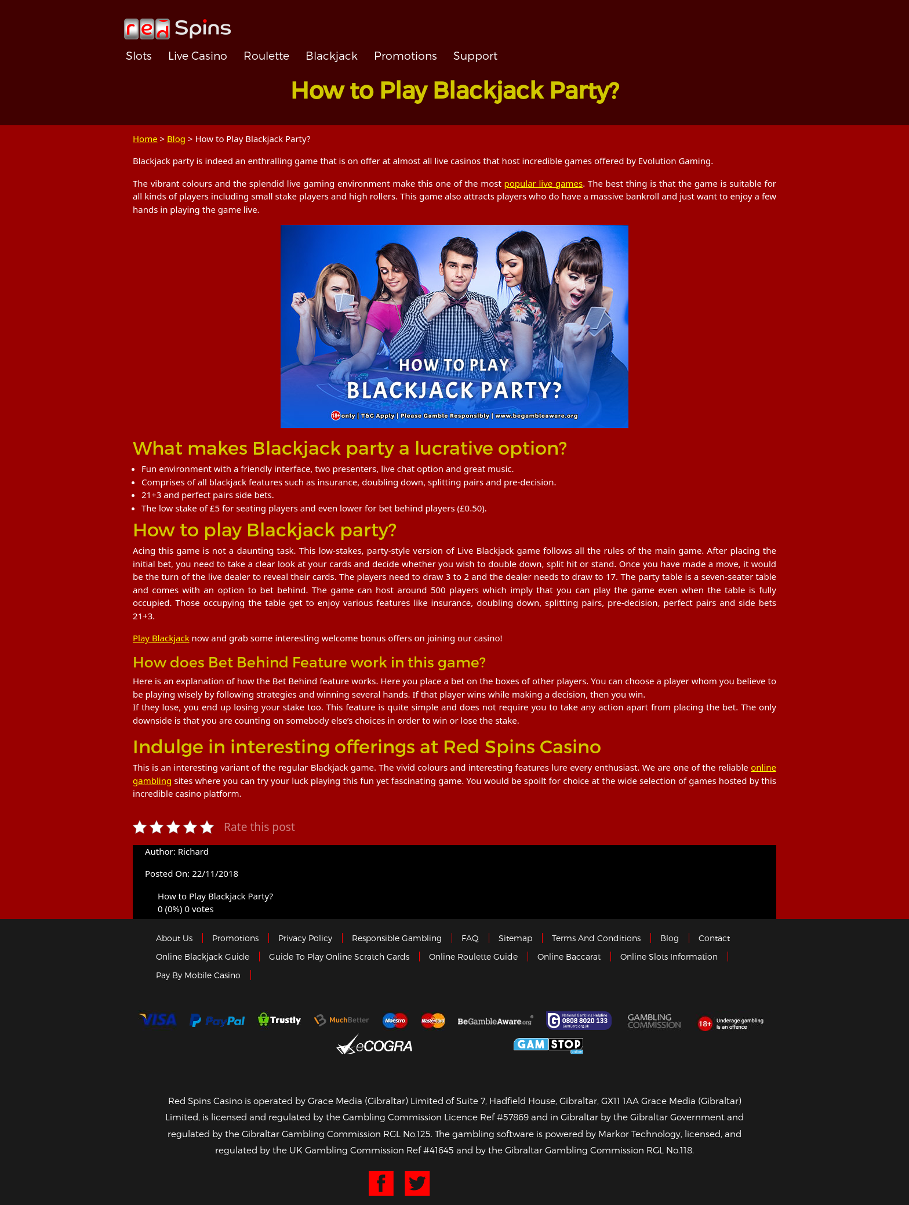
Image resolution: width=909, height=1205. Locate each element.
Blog (176, 138)
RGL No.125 (407, 1133)
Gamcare (580, 1020)
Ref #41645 (430, 1150)
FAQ (470, 938)
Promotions (405, 55)
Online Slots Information (669, 956)
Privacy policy (305, 938)
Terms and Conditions (596, 938)
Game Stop (548, 1044)
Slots (139, 55)
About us (174, 938)
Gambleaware (495, 1020)
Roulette (266, 55)
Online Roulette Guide (473, 956)
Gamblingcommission (655, 1020)
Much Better (341, 1020)
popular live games (543, 183)
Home (145, 138)
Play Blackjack (161, 638)
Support (475, 55)
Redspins (177, 24)
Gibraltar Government (463, 1044)
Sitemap (515, 938)
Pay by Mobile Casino (198, 975)
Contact (714, 938)
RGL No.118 (669, 1150)
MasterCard (433, 1020)
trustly (279, 1020)
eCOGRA (374, 1043)
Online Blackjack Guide (202, 956)
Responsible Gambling (397, 938)
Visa (157, 1020)
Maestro (395, 1020)
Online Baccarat (569, 956)
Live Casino (197, 55)
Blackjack (332, 55)
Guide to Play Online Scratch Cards (339, 956)
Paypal (217, 1020)
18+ (734, 1020)
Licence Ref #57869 (486, 1117)
